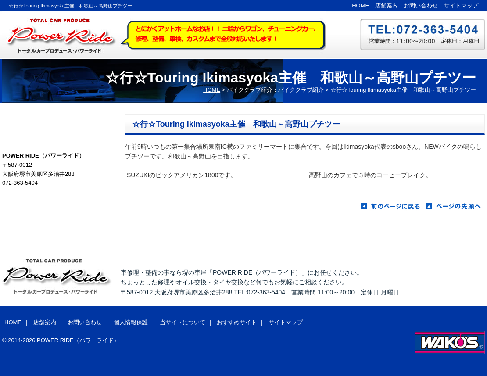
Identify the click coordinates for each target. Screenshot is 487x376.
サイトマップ (461, 5)
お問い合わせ (421, 5)
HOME (360, 5)
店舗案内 (386, 5)
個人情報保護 (131, 322)
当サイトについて (182, 322)
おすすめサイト (237, 322)
